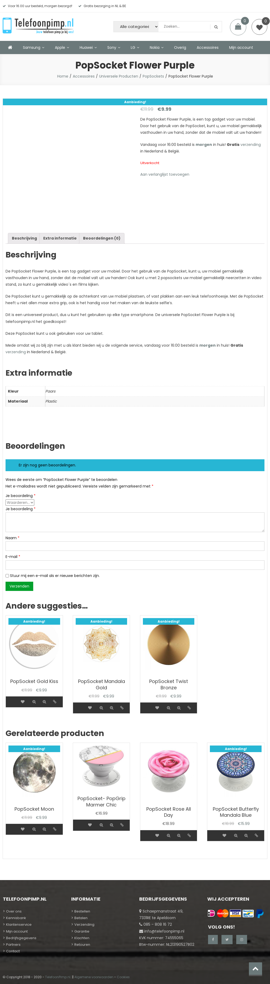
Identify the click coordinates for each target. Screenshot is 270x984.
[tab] (24, 238)
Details (54, 702)
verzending (250, 144)
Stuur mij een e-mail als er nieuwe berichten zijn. (55, 575)
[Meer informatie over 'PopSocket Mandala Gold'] (80, 705)
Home (62, 76)
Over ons (14, 911)
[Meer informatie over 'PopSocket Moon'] (13, 826)
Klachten (81, 937)
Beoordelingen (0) (101, 238)
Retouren (82, 944)
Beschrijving (24, 238)
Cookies (123, 977)
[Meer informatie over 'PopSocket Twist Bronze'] (147, 705)
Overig (180, 47)
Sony (111, 47)
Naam (13, 538)
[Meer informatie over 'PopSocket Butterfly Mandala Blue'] (215, 832)
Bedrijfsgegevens (21, 937)
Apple (60, 47)
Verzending (84, 924)
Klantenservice (19, 924)
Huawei (86, 47)
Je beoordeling (21, 495)
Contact (13, 951)
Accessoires (208, 47)
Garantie (81, 931)
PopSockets (153, 76)
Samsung (31, 47)
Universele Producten (118, 76)
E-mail (13, 556)
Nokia (155, 47)
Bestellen (82, 911)
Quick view (34, 701)
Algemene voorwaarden (93, 977)
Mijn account (241, 47)
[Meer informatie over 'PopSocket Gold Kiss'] (13, 698)
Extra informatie (60, 238)
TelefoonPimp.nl (57, 977)
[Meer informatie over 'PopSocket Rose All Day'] (147, 832)
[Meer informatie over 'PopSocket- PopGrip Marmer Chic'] (80, 822)
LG (133, 47)
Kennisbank (16, 917)
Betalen (81, 917)
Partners (13, 944)
